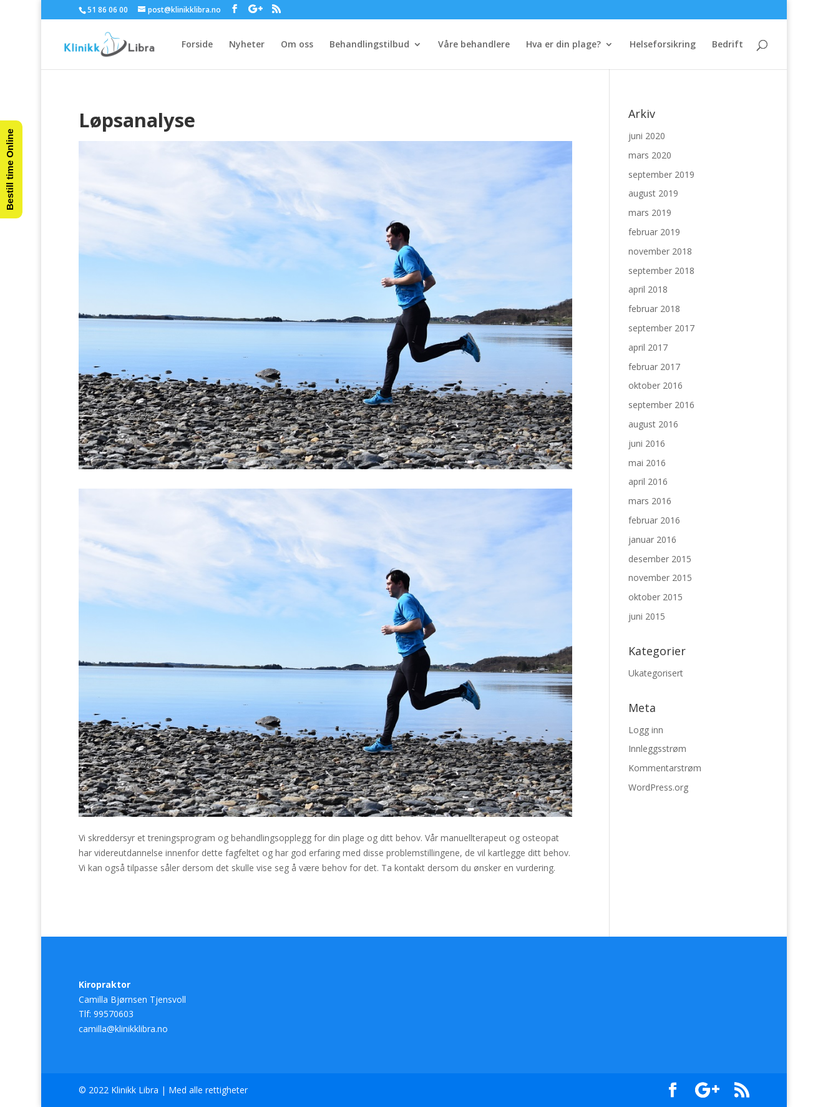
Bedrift (727, 45)
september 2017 (661, 328)
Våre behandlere (474, 45)
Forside (197, 45)
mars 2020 (649, 155)
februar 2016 (654, 520)
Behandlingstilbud (369, 45)
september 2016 (661, 405)
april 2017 (648, 347)
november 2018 (660, 251)
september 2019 (661, 174)
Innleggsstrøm (657, 748)
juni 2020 (646, 136)
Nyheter (247, 45)
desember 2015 (659, 559)
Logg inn (645, 730)
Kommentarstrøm (664, 768)
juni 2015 (646, 616)
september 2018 (661, 270)
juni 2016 (646, 443)
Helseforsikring (663, 45)
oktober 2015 (655, 597)
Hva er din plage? (563, 45)
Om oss (297, 45)
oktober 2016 (655, 385)
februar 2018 (654, 309)
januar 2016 (652, 539)
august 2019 (653, 193)
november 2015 (660, 577)
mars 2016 (649, 501)
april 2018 (648, 289)
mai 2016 (647, 463)
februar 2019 (654, 232)
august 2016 (653, 424)
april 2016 (648, 481)
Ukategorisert (655, 673)
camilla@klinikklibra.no (123, 1029)
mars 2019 (649, 212)
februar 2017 (654, 367)
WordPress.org (658, 787)
